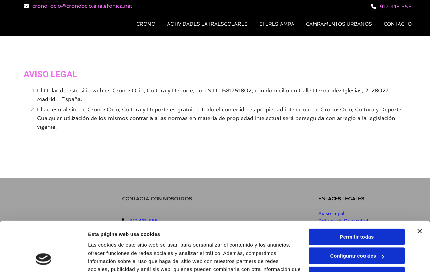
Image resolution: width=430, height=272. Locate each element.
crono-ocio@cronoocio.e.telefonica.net (82, 6)
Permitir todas (357, 192)
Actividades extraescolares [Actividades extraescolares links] (207, 24)
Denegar (357, 230)
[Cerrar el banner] (419, 186)
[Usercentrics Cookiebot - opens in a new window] (43, 259)
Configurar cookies (357, 211)
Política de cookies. (137, 240)
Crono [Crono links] (145, 24)
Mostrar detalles (107, 259)
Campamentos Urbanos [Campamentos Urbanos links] (339, 24)
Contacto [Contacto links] (398, 24)
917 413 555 (396, 6)
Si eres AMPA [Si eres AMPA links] (276, 24)
